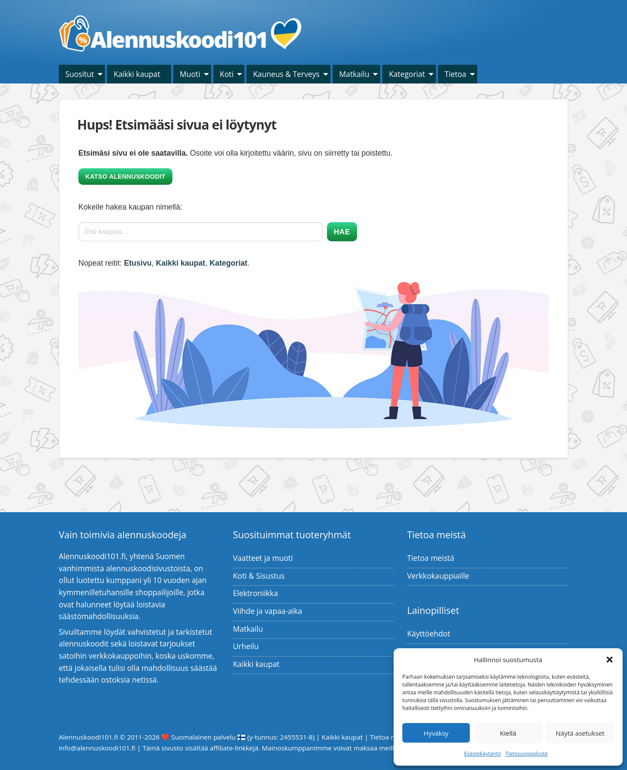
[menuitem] (82, 74)
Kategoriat (407, 74)
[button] (609, 659)
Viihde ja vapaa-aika (267, 611)
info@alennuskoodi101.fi (97, 747)
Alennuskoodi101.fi (88, 737)
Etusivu (138, 263)
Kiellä (508, 733)
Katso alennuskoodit (125, 176)
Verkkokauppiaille (438, 576)
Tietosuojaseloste (527, 753)
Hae (342, 231)
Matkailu (354, 74)
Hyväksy (436, 733)
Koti (226, 74)
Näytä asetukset (580, 733)
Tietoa (455, 74)
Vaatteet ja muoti (263, 558)
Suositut (79, 74)
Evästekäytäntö (482, 753)
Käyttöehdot (428, 634)
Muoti (190, 74)
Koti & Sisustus (259, 576)
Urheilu (246, 646)
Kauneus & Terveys (286, 74)
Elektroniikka (255, 593)
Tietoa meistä (430, 558)
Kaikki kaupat (137, 74)
